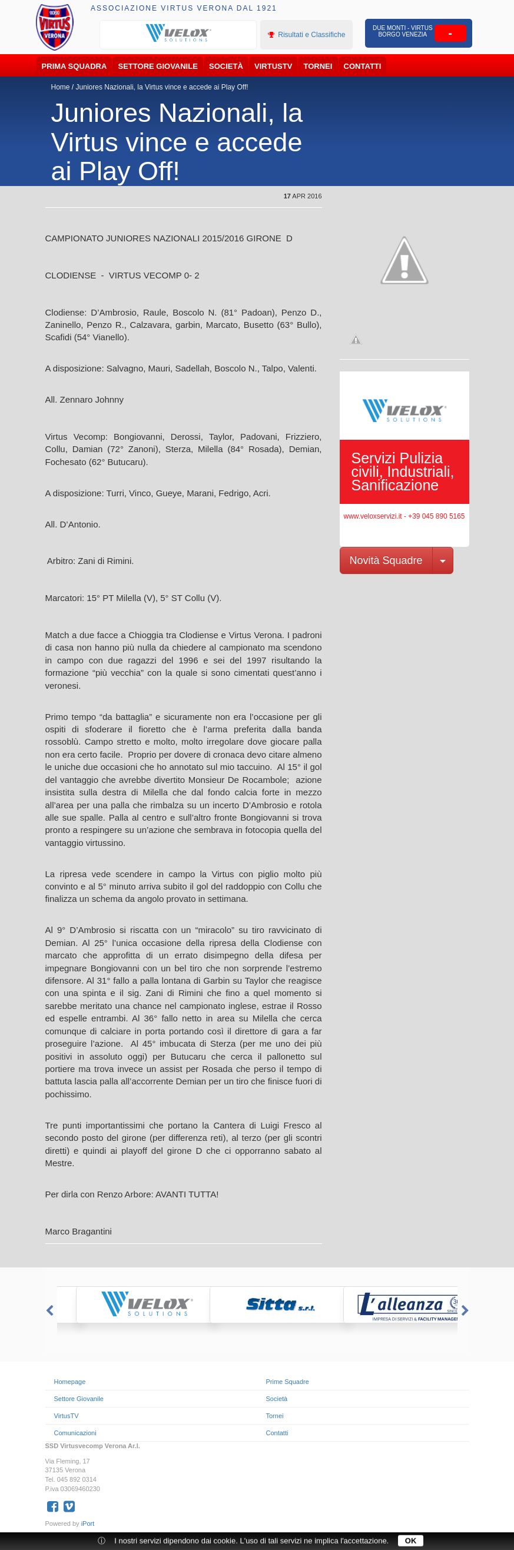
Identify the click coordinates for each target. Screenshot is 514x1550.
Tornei (318, 66)
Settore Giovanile (158, 66)
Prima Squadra (74, 66)
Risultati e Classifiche (306, 35)
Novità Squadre (386, 560)
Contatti (363, 66)
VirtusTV (273, 66)
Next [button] (466, 1311)
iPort (88, 1523)
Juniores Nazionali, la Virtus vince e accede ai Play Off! (162, 87)
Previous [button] (48, 1311)
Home (60, 87)
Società (226, 66)
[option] (178, 34)
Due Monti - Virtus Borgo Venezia (402, 31)
